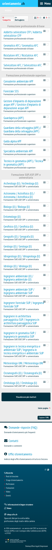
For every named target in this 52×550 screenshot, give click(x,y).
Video (8, 491)
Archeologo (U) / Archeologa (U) (21, 183)
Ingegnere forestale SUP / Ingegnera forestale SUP (24, 304)
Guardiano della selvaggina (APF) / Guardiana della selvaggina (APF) (22, 129)
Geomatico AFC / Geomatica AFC (21, 45)
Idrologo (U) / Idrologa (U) (18, 266)
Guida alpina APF (12, 141)
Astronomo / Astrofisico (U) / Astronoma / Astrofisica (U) (19, 195)
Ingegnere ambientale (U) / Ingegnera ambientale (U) (18, 277)
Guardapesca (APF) (14, 118)
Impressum (44, 546)
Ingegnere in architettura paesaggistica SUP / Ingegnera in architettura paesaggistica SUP (21, 319)
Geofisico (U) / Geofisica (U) (18, 226)
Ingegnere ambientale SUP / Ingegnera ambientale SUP (19, 291)
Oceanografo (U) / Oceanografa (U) (23, 373)
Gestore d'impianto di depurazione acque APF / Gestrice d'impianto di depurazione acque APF (22, 104)
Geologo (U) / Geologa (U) (18, 246)
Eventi (8, 495)
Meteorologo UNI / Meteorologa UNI (23, 363)
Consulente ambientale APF (18, 81)
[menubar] (45, 3)
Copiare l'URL (44, 417)
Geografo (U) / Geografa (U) (19, 236)
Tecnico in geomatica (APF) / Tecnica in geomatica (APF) (23, 162)
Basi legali (35, 546)
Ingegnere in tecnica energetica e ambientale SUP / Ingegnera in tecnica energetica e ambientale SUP (24, 350)
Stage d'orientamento (14, 480)
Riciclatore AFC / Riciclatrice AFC (21, 55)
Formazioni (10, 488)
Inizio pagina (43, 408)
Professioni (10, 484)
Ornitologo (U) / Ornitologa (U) (20, 383)
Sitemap (28, 546)
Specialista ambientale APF (18, 151)
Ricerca (8, 10)
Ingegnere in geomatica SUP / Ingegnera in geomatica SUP (20, 334)
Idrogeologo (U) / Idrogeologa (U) (22, 256)
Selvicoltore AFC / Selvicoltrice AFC (23, 65)
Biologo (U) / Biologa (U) (17, 207)
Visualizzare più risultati (26, 397)
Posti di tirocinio (12, 476)
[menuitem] (47, 470)
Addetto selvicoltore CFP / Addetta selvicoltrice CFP (23, 33)
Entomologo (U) (12, 216)
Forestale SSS (11, 91)
